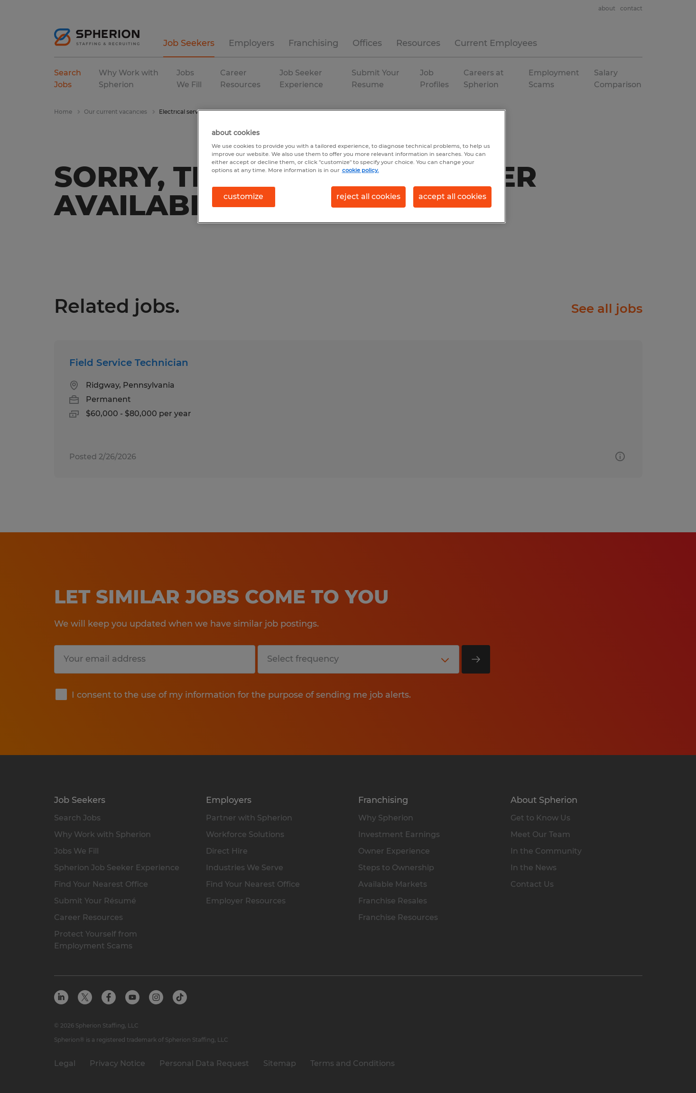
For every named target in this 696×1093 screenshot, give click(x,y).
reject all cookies (368, 196)
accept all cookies (452, 196)
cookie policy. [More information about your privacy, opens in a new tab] (360, 170)
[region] (351, 166)
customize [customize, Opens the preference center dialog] (243, 196)
